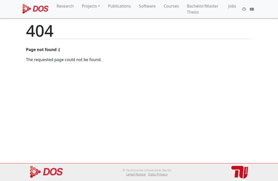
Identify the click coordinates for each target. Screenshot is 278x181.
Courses (171, 6)
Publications (119, 6)
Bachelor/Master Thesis (202, 9)
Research (65, 6)
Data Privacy (158, 174)
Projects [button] (89, 6)
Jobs (232, 6)
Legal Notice (136, 174)
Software (147, 6)
